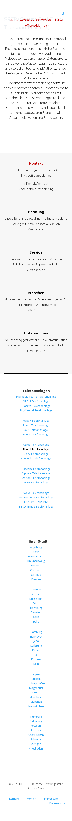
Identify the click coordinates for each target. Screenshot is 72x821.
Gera (36, 617)
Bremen (36, 565)
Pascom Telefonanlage (36, 469)
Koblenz (36, 659)
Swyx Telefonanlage (36, 482)
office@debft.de (40, 175)
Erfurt (36, 603)
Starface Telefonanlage (36, 478)
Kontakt (31, 798)
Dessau (36, 579)
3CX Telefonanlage (36, 430)
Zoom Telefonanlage (36, 425)
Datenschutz (57, 803)
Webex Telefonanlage (36, 420)
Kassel (36, 650)
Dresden (36, 594)
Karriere (14, 798)
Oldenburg (36, 721)
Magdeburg (36, 688)
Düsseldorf (36, 598)
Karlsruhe (36, 645)
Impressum (51, 798)
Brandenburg (36, 556)
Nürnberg (36, 716)
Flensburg (36, 608)
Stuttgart (36, 744)
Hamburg (36, 632)
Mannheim (36, 697)
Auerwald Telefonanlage (36, 458)
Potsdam (36, 725)
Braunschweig (36, 561)
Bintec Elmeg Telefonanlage (36, 506)
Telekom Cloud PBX (36, 502)
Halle (36, 621)
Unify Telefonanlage (36, 454)
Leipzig (36, 674)
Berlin (36, 552)
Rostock (36, 730)
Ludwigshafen (36, 683)
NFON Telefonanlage (36, 401)
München (36, 701)
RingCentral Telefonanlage (36, 410)
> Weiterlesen (36, 229)
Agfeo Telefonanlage (36, 444)
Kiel (36, 655)
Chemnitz (36, 570)
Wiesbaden (36, 748)
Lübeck (36, 679)
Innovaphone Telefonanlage (36, 497)
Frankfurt (36, 612)
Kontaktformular (37, 183)
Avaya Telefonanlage (36, 493)
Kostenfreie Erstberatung (37, 189)
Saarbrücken (36, 735)
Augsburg (36, 547)
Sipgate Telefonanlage (36, 473)
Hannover (36, 636)
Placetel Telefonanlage (36, 406)
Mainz (36, 692)
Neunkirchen (36, 706)
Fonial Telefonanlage (36, 434)
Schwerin (36, 739)
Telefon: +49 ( (29, 20)
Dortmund (36, 589)
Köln (36, 664)
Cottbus (36, 574)
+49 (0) (41, 170)
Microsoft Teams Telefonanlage (36, 396)
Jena (36, 641)
